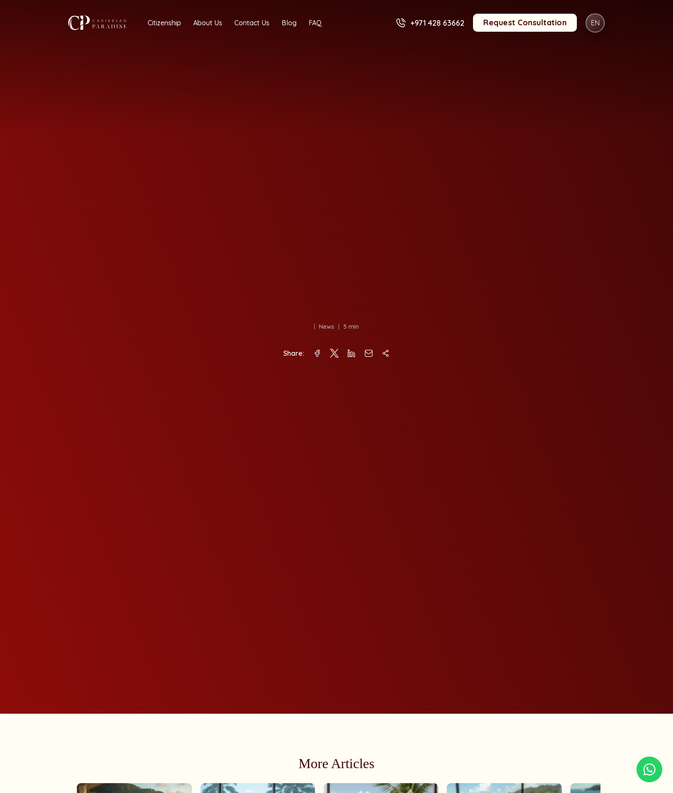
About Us (207, 22)
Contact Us (252, 22)
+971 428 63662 (437, 23)
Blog (289, 22)
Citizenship (164, 22)
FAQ (315, 22)
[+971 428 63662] (400, 23)
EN (595, 22)
